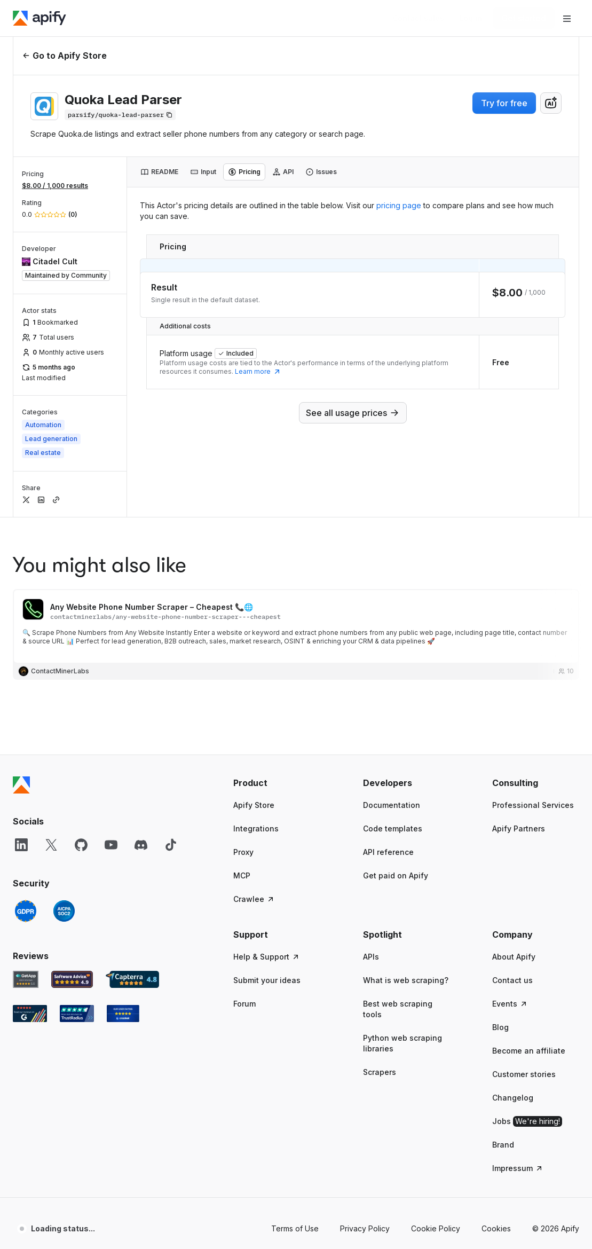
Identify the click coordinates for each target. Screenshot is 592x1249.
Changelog (512, 1097)
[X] (51, 844)
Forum (244, 1003)
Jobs (527, 1121)
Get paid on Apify (395, 875)
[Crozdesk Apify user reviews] (123, 1013)
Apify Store (253, 805)
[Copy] (120, 114)
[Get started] (524, 18)
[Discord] (140, 844)
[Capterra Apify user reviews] (132, 979)
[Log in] (470, 18)
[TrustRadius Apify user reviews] (77, 1013)
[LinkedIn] (21, 844)
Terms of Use (295, 1228)
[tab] (159, 171)
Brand (503, 1144)
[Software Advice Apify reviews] (72, 979)
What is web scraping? (405, 980)
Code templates (392, 828)
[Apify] (39, 18)
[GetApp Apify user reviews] (25, 979)
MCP (241, 875)
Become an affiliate (528, 1050)
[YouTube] (111, 844)
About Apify (513, 956)
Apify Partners (518, 828)
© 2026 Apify (555, 1228)
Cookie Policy (435, 1228)
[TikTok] (170, 844)
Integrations (256, 828)
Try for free (504, 103)
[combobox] (551, 103)
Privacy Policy (365, 1228)
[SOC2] (64, 911)
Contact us (512, 980)
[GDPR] (25, 911)
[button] (276, 782)
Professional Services (533, 805)
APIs (371, 956)
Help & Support (266, 956)
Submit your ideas (267, 980)
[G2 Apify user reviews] (30, 1013)
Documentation (391, 805)
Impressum (517, 1168)
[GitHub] (81, 844)
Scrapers (379, 1072)
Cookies (496, 1228)
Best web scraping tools (397, 1009)
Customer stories (524, 1074)
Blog (500, 1027)
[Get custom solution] (418, 18)
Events (510, 1003)
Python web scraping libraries (402, 1043)
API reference (388, 852)
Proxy (243, 852)
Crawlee (254, 899)
